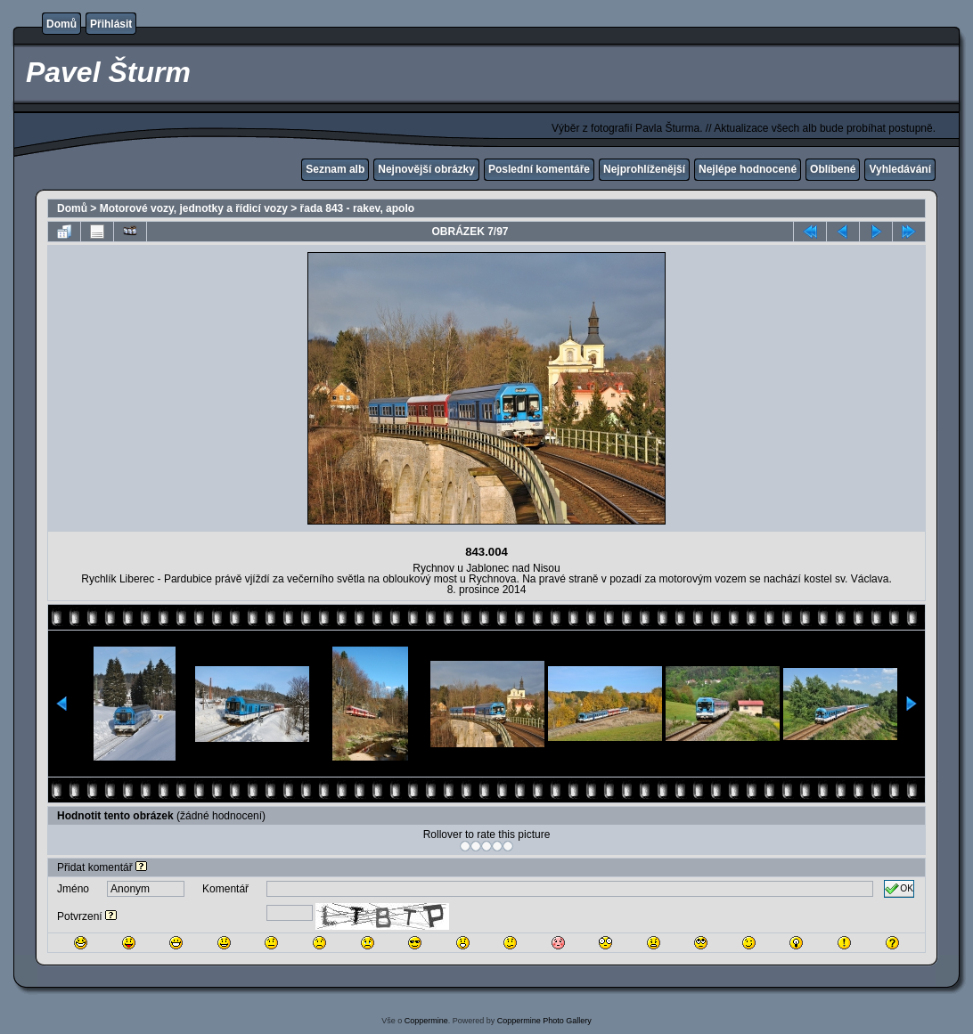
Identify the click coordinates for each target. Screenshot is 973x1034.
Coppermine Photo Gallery (544, 1020)
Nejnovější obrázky (426, 169)
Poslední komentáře (539, 169)
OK (899, 889)
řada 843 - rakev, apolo (357, 208)
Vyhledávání (900, 169)
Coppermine (426, 1020)
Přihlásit (111, 24)
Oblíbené (832, 169)
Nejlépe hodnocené (748, 169)
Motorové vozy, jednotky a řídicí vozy (194, 208)
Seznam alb (335, 169)
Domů (61, 24)
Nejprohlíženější (644, 169)
